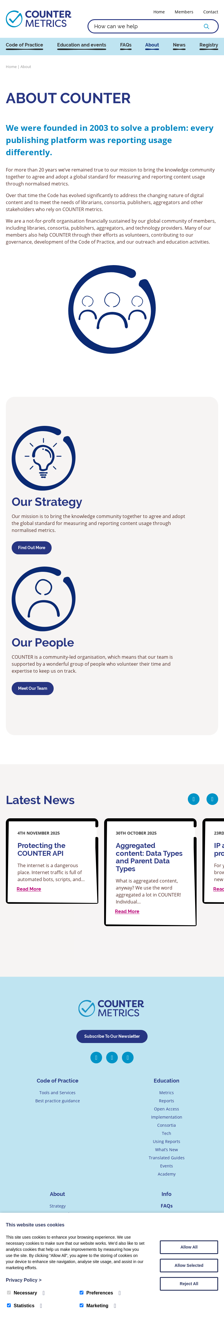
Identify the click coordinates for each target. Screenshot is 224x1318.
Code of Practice (24, 45)
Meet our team (32, 688)
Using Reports (166, 1141)
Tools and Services (57, 1093)
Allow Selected (189, 1265)
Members (184, 12)
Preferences (96, 1292)
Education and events (81, 45)
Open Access (166, 1109)
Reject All (189, 1283)
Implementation (166, 1117)
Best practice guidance (57, 1101)
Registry (209, 45)
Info (167, 1194)
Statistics (20, 1305)
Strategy (58, 1206)
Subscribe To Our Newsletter (112, 1036)
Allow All (189, 1247)
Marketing (94, 1305)
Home (159, 12)
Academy (167, 1174)
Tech (166, 1133)
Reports (166, 1101)
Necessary (22, 1292)
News (179, 45)
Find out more (31, 547)
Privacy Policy (23, 1280)
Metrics (166, 1093)
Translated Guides (167, 1158)
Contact (210, 12)
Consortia (166, 1125)
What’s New (166, 1150)
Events (166, 1166)
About (152, 45)
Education (166, 1081)
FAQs (126, 45)
